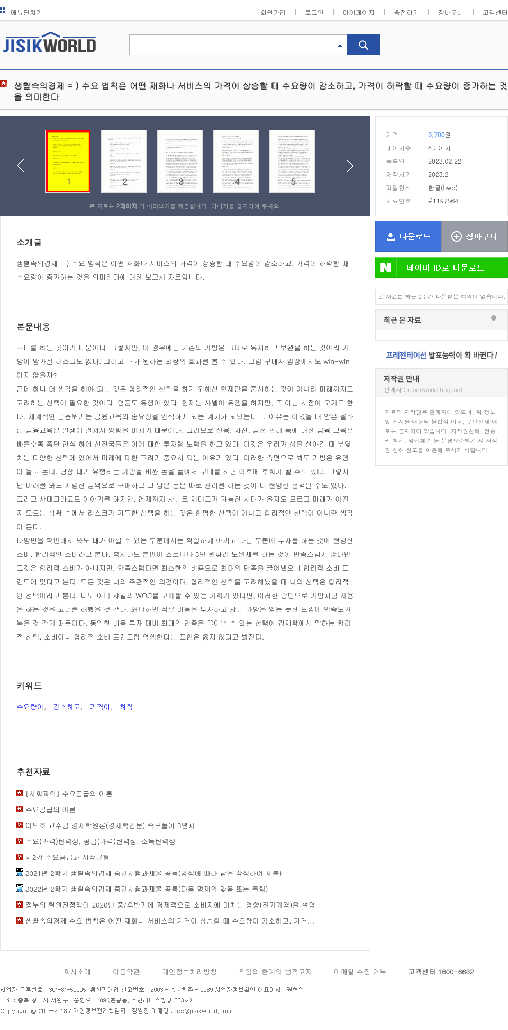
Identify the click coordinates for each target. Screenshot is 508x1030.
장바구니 (451, 11)
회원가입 (273, 11)
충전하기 (406, 11)
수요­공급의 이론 (50, 809)
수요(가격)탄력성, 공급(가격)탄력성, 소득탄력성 (100, 841)
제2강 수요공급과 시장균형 (67, 857)
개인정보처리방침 (189, 971)
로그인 (314, 11)
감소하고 (66, 707)
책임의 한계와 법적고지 (275, 971)
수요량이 (30, 707)
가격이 (100, 707)
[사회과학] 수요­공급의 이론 (69, 793)
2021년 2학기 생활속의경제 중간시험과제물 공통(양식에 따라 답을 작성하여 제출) (153, 873)
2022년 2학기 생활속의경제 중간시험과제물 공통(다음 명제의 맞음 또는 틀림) (146, 889)
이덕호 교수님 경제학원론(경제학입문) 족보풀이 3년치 (110, 825)
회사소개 (77, 971)
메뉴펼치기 (21, 11)
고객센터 (495, 11)
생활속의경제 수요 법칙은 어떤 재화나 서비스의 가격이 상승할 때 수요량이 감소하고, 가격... (169, 921)
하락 (126, 707)
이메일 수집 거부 (360, 971)
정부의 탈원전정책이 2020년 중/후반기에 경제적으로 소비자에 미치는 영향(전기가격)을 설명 (170, 905)
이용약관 (126, 971)
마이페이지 (359, 11)
